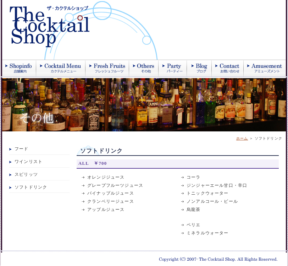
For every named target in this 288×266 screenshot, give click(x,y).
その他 (144, 68)
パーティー (173, 68)
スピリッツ (26, 174)
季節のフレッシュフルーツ (107, 68)
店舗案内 (19, 68)
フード (22, 149)
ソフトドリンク (31, 187)
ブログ (199, 68)
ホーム (242, 138)
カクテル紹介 (60, 68)
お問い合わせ (228, 68)
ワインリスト (29, 161)
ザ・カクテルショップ (87, 30)
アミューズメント (265, 68)
